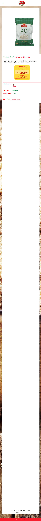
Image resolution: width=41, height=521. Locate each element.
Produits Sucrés (26, 510)
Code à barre (6, 90)
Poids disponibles (7, 84)
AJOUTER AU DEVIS (16, 99)
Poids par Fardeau (7, 93)
